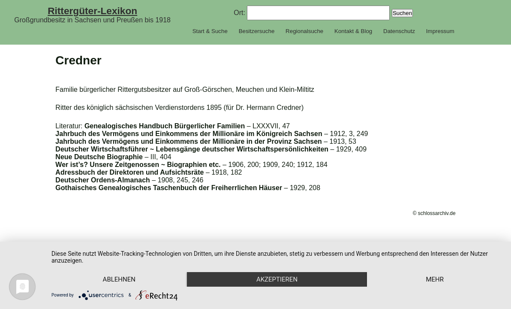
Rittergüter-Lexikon (92, 10)
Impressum (440, 31)
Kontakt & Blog (353, 31)
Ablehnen (119, 279)
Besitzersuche (257, 31)
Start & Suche (210, 31)
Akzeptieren (277, 279)
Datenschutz (399, 31)
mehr (435, 279)
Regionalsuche (304, 31)
